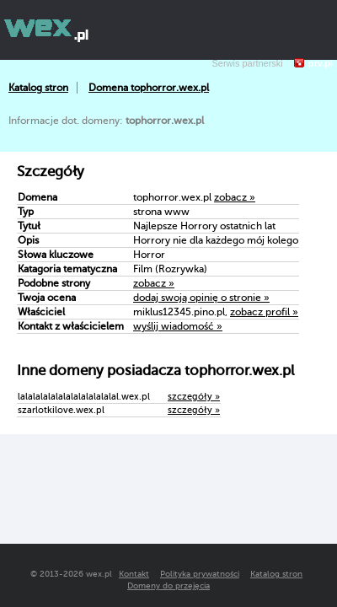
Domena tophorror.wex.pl (148, 88)
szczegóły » (194, 396)
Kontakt (134, 573)
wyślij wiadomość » (177, 326)
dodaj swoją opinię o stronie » (201, 298)
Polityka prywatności (199, 573)
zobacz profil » (264, 312)
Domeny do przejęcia (168, 585)
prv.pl (320, 63)
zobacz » (234, 197)
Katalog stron (38, 88)
